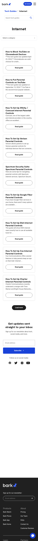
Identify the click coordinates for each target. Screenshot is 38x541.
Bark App (6, 520)
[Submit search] (30, 17)
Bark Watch (7, 512)
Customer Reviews (27, 528)
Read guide (19, 68)
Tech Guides (11, 11)
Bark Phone (7, 516)
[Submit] (32, 498)
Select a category (9, 38)
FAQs (22, 520)
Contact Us (25, 524)
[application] (32, 535)
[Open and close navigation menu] (34, 4)
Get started (28, 4)
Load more (19, 308)
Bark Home (7, 524)
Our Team (24, 516)
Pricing (23, 512)
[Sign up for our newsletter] (19, 498)
